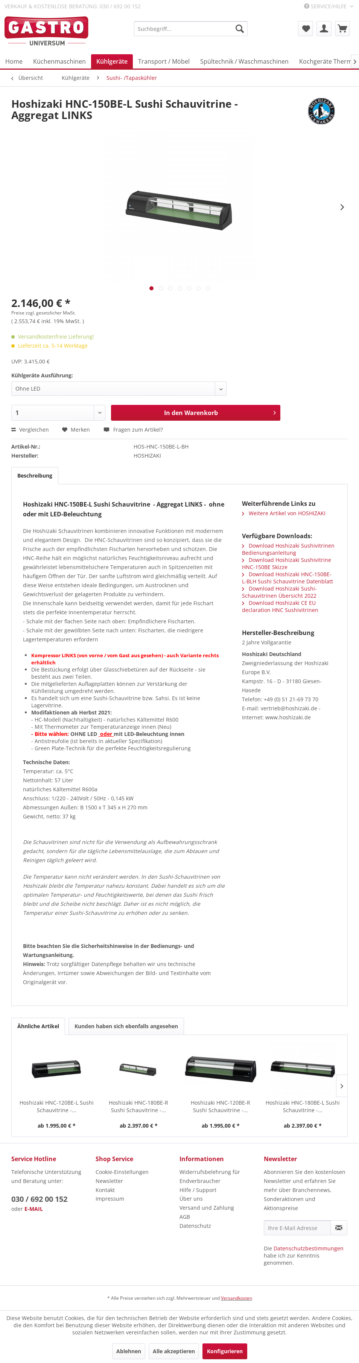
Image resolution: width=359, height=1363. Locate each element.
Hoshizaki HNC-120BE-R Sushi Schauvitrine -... (220, 1106)
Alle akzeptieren (174, 1351)
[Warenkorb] (342, 28)
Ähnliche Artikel (38, 1026)
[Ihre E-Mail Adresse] (297, 1227)
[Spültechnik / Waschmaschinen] (244, 61)
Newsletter (109, 1180)
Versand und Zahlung (207, 1207)
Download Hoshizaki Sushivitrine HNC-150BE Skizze (286, 563)
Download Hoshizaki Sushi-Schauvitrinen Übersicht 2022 (279, 592)
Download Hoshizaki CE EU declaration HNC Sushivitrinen (280, 606)
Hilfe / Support (198, 1190)
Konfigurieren (225, 1351)
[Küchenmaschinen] (59, 61)
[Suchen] (240, 28)
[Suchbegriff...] (191, 28)
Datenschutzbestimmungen (309, 1248)
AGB (185, 1216)
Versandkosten (236, 1298)
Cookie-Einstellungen (122, 1171)
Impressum (110, 1198)
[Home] (14, 61)
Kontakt (105, 1190)
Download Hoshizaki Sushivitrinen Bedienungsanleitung (288, 549)
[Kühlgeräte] (112, 61)
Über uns (191, 1198)
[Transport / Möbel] (164, 61)
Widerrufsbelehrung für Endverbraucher (210, 1176)
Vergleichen (30, 429)
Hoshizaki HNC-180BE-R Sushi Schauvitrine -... (138, 1106)
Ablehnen (128, 1351)
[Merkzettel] (305, 28)
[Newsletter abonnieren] (338, 1227)
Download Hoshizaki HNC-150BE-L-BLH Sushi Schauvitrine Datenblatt (287, 578)
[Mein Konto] (324, 28)
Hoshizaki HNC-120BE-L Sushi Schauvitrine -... (57, 1106)
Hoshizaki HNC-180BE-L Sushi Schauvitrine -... (303, 1106)
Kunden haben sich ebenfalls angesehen (126, 1026)
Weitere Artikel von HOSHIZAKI (284, 513)
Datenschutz (195, 1225)
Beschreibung (34, 475)
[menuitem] (191, 28)
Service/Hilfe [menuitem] (326, 6)
